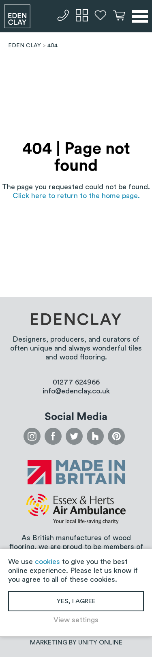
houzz (95, 436)
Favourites (100, 15)
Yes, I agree (76, 601)
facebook (53, 436)
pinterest (116, 436)
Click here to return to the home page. (76, 195)
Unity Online (100, 642)
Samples (82, 15)
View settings (76, 619)
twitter (74, 436)
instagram (32, 436)
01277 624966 (63, 15)
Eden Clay (17, 16)
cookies (47, 561)
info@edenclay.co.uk (76, 391)
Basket (119, 15)
